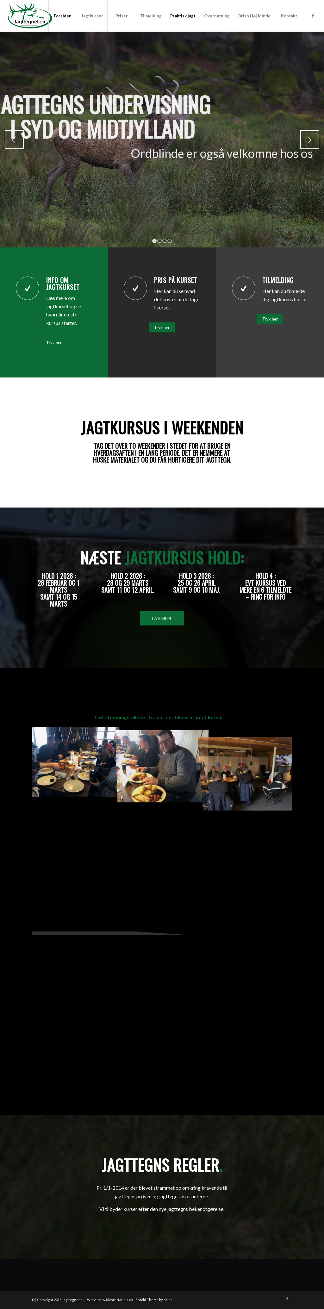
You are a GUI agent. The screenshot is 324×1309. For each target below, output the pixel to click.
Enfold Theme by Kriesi (154, 1300)
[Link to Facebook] (313, 15)
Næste (309, 139)
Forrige (14, 139)
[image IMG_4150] (162, 760)
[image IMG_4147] (75, 760)
